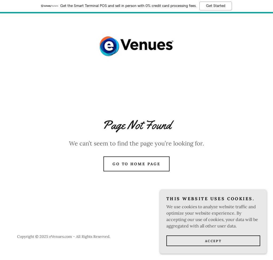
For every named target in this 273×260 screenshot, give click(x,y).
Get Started (215, 6)
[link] (136, 46)
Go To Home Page (137, 163)
